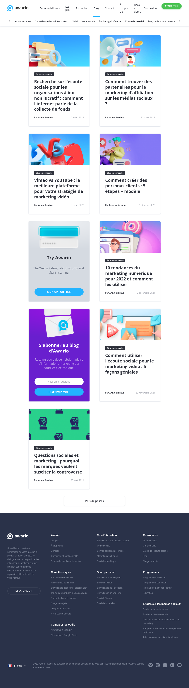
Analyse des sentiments (62, 582)
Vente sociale (103, 545)
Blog (96, 8)
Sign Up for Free (59, 292)
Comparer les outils (63, 624)
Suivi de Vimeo (104, 598)
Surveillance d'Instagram (109, 577)
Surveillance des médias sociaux (113, 540)
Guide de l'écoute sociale (155, 551)
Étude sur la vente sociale (155, 609)
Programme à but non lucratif (157, 588)
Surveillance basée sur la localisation (69, 588)
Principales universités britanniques (160, 637)
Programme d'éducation (154, 582)
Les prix (67, 8)
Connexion (150, 8)
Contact (109, 8)
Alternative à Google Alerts (64, 635)
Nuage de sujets (59, 603)
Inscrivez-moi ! (59, 392)
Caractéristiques (49, 8)
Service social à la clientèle (110, 551)
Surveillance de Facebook (109, 588)
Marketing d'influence (107, 556)
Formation (82, 8)
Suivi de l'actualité (106, 603)
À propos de (124, 8)
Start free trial (171, 6)
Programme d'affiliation (154, 577)
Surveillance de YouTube (109, 593)
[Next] (179, 21)
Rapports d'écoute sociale (63, 598)
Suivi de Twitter (104, 582)
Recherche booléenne (62, 577)
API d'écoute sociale (61, 613)
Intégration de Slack (61, 608)
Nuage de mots (150, 561)
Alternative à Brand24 (61, 630)
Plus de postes (94, 501)
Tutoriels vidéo (150, 540)
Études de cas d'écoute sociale (66, 561)
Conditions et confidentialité (64, 556)
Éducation (148, 593)
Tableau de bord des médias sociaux (69, 593)
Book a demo (137, 8)
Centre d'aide (149, 545)
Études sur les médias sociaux (162, 603)
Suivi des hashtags (106, 561)
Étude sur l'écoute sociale (155, 614)
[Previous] (9, 21)
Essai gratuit (24, 591)
